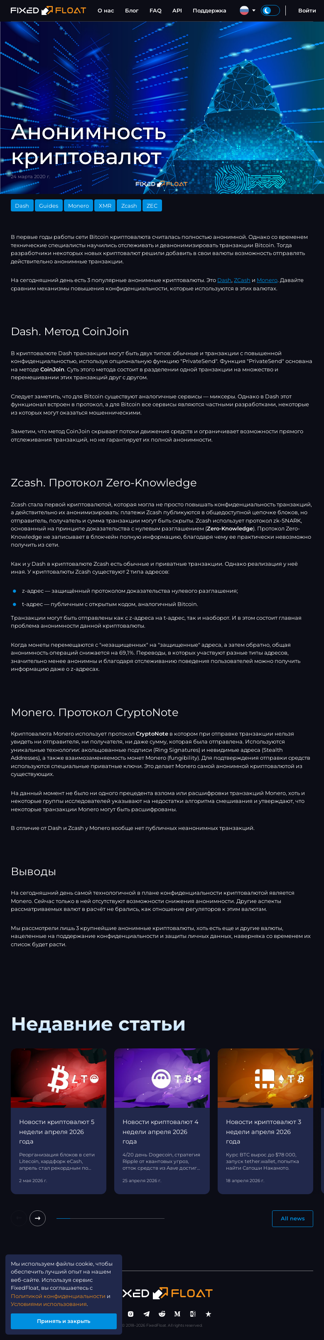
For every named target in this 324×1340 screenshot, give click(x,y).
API (177, 10)
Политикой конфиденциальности (58, 1295)
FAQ (156, 10)
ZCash (242, 280)
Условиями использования (49, 1303)
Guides (48, 205)
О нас (106, 10)
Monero (78, 205)
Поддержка (209, 10)
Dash (22, 205)
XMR (105, 205)
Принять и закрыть (64, 1321)
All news (293, 1218)
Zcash (129, 205)
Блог (132, 10)
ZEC (152, 205)
